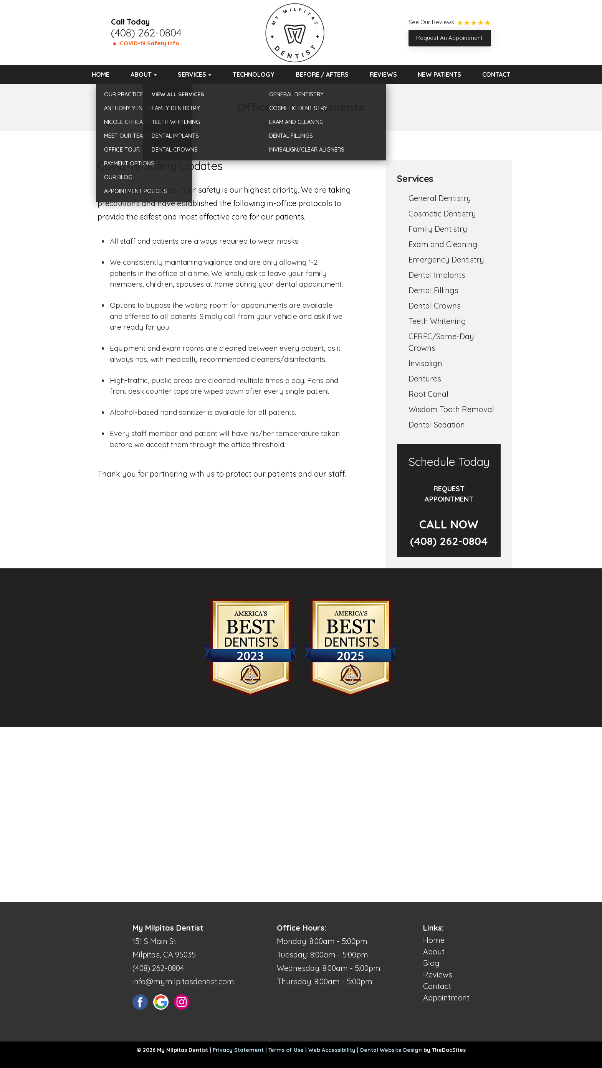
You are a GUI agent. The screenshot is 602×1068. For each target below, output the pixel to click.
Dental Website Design (391, 1050)
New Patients (439, 74)
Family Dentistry (437, 229)
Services (192, 74)
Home (100, 74)
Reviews (383, 74)
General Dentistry (439, 198)
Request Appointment (449, 493)
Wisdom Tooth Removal (451, 409)
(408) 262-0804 (146, 32)
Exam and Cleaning (443, 244)
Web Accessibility (332, 1050)
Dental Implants (436, 275)
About (141, 74)
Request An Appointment (449, 37)
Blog (431, 963)
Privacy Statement (238, 1050)
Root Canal (428, 394)
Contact (496, 74)
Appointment (446, 997)
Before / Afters (322, 74)
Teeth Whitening (437, 321)
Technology (254, 74)
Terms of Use (286, 1050)
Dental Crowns (434, 305)
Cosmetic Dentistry (442, 213)
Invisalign (425, 363)
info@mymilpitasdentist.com (183, 981)
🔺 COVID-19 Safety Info (145, 43)
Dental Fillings (433, 290)
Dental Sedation (436, 424)
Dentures (424, 378)
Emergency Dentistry (446, 259)
